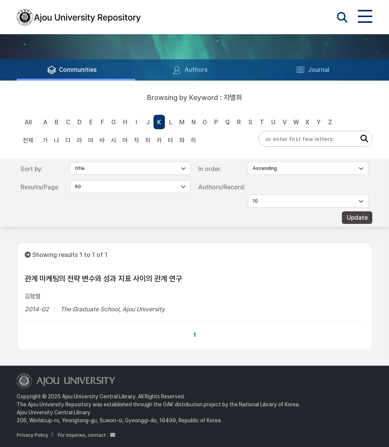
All (28, 122)
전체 (28, 140)
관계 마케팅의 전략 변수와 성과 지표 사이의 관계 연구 (103, 278)
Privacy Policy (32, 435)
